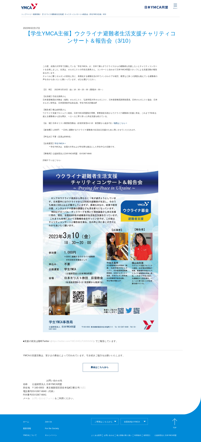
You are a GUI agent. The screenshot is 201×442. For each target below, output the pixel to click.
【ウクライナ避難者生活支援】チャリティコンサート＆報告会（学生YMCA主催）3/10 (73, 14)
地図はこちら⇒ (120, 123)
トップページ (26, 14)
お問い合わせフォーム (43, 398)
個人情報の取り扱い (124, 435)
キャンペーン (51, 435)
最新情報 (36, 14)
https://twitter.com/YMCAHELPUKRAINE (72, 341)
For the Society (52, 428)
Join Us (48, 422)
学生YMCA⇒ (60, 143)
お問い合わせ (109, 435)
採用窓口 (147, 435)
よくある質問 (96, 435)
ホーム (26, 422)
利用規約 (137, 435)
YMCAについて (30, 435)
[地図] (83, 387)
